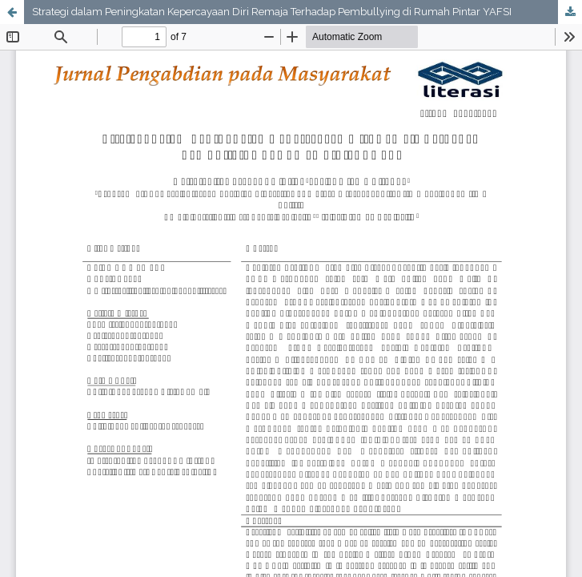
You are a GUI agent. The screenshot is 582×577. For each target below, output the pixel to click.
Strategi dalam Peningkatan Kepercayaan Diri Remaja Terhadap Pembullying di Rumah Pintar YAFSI (272, 12)
